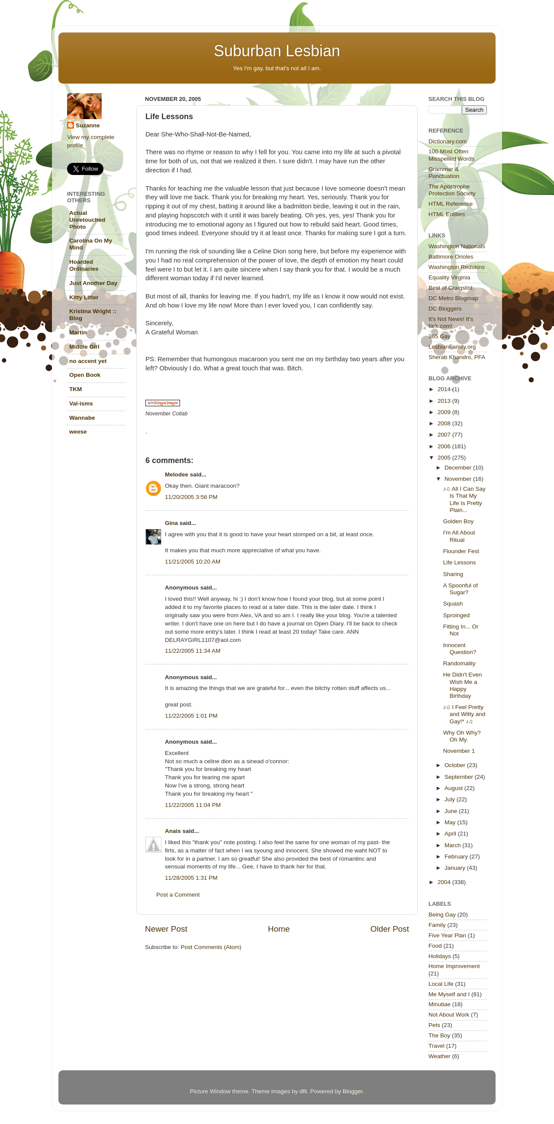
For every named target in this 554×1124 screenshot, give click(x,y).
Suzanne (88, 125)
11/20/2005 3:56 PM (191, 497)
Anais (173, 831)
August (454, 788)
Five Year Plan (447, 935)
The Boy (439, 1035)
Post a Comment (178, 894)
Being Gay (442, 914)
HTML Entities (446, 214)
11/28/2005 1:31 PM (191, 878)
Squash (453, 603)
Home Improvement (454, 966)
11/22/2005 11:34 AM (192, 651)
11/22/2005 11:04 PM (193, 805)
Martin (78, 332)
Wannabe (82, 418)
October (455, 765)
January (455, 868)
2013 (445, 401)
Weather (439, 1056)
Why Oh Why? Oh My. (462, 736)
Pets (434, 1025)
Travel (436, 1046)
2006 (445, 446)
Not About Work (448, 1014)
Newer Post (166, 928)
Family (437, 925)
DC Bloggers (445, 308)
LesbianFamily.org (452, 346)
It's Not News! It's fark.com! (450, 322)
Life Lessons (459, 562)
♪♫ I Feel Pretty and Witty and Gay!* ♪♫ (464, 714)
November (458, 479)
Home (279, 928)
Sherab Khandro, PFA (456, 357)
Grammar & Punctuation (443, 172)
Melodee (176, 474)
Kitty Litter (84, 297)
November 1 (459, 751)
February (457, 856)
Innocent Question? (460, 648)
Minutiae (439, 1004)
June (451, 811)
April (451, 833)
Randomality (459, 663)
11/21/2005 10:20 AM (192, 561)
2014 (445, 389)
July (450, 799)
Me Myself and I (449, 994)
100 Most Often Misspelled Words (451, 155)
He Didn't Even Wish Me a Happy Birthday (462, 685)
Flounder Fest (461, 551)
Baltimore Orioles (450, 256)
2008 (445, 423)
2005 (445, 457)
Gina (171, 523)
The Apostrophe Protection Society (452, 190)
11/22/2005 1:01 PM (191, 716)
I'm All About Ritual (459, 536)
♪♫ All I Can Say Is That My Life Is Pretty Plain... (464, 499)
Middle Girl (84, 346)
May (450, 822)
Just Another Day (93, 283)
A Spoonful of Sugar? (460, 589)
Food (435, 946)
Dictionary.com (447, 141)
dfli (303, 1091)
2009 (445, 412)
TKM (75, 389)
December (458, 467)
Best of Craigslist (450, 288)
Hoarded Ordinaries (84, 265)
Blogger (353, 1091)
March (453, 845)
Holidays (439, 956)
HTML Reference (450, 204)
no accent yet (87, 361)
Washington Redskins (456, 267)
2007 (445, 434)
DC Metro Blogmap (453, 298)
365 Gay (439, 336)
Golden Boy (458, 521)
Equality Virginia (449, 277)
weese (78, 431)
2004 (445, 882)
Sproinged (456, 615)
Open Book (84, 375)
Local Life (441, 984)
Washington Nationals (456, 246)
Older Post (389, 928)
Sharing (453, 574)
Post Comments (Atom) (211, 947)
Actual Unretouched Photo (87, 220)
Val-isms (81, 403)
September (459, 777)
